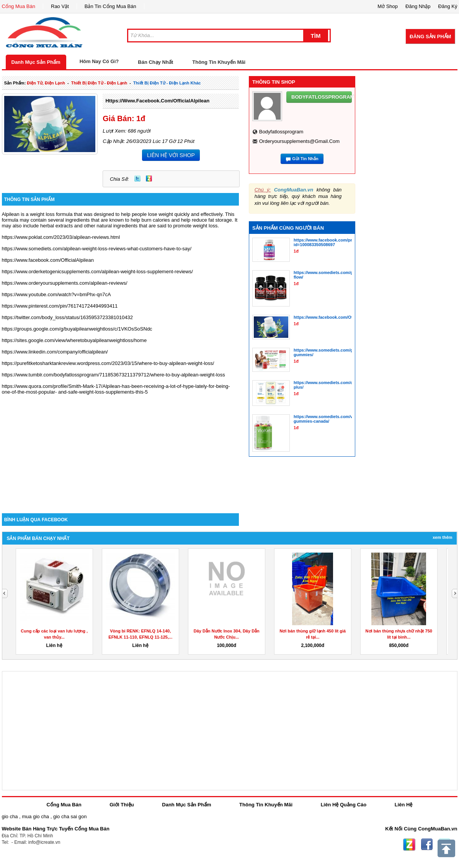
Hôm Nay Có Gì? (99, 61)
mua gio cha (35, 816)
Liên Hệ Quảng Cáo (343, 804)
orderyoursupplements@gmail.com (299, 141)
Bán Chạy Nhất (155, 62)
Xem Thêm (442, 537)
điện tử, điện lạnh (46, 83)
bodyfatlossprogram (281, 132)
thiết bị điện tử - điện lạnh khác (167, 83)
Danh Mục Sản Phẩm (35, 62)
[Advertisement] (120, 448)
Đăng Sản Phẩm (430, 36)
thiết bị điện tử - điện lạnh (99, 83)
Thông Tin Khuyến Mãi (218, 62)
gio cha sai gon (70, 816)
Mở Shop (387, 6)
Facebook (427, 844)
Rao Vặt (60, 6)
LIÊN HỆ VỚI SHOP (171, 155)
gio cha (10, 816)
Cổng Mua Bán (19, 6)
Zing (149, 178)
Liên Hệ (404, 804)
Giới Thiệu (121, 804)
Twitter (137, 178)
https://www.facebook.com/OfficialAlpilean (157, 101)
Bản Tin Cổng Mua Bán (110, 6)
